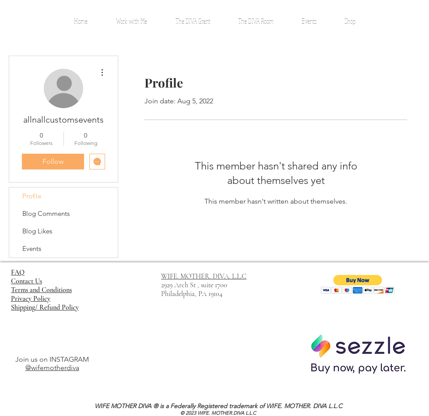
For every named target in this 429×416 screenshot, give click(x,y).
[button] (357, 284)
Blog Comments (46, 213)
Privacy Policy (30, 298)
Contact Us (26, 281)
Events (31, 248)
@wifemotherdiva (52, 367)
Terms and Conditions (41, 290)
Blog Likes (37, 231)
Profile (31, 196)
